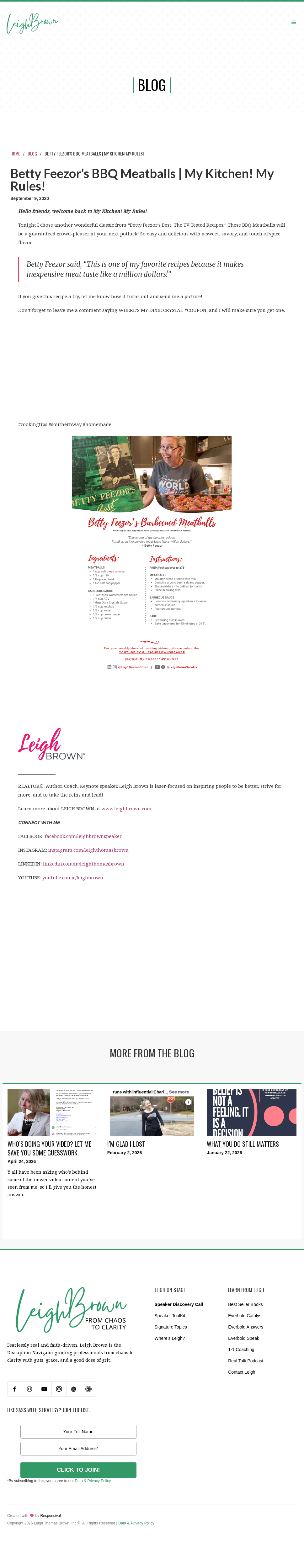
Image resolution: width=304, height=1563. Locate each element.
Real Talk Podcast (245, 1360)
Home (15, 153)
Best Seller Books (245, 1304)
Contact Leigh (241, 1372)
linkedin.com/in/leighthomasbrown (83, 863)
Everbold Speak (243, 1338)
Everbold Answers (245, 1326)
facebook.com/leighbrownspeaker (83, 836)
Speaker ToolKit (170, 1315)
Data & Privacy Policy (93, 1481)
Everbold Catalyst (245, 1315)
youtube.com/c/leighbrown (72, 877)
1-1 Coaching (241, 1349)
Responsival (50, 1515)
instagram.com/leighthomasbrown (88, 850)
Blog (32, 153)
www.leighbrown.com (126, 808)
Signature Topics (171, 1326)
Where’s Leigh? (170, 1338)
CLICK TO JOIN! (78, 1470)
